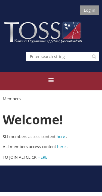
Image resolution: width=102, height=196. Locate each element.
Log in (89, 10)
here (61, 136)
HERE (42, 157)
